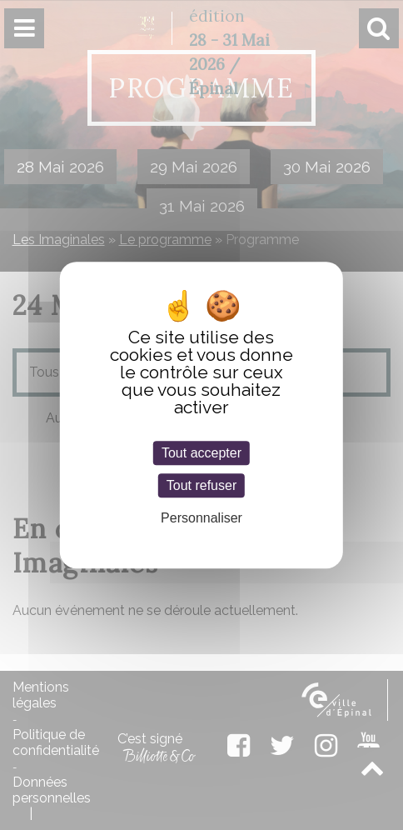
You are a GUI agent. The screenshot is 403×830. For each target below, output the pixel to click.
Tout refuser (201, 485)
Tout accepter (201, 453)
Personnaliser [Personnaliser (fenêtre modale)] (201, 519)
